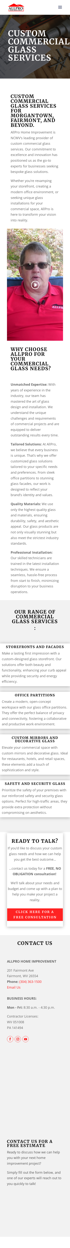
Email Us (14, 987)
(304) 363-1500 (30, 981)
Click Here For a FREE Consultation (35, 914)
